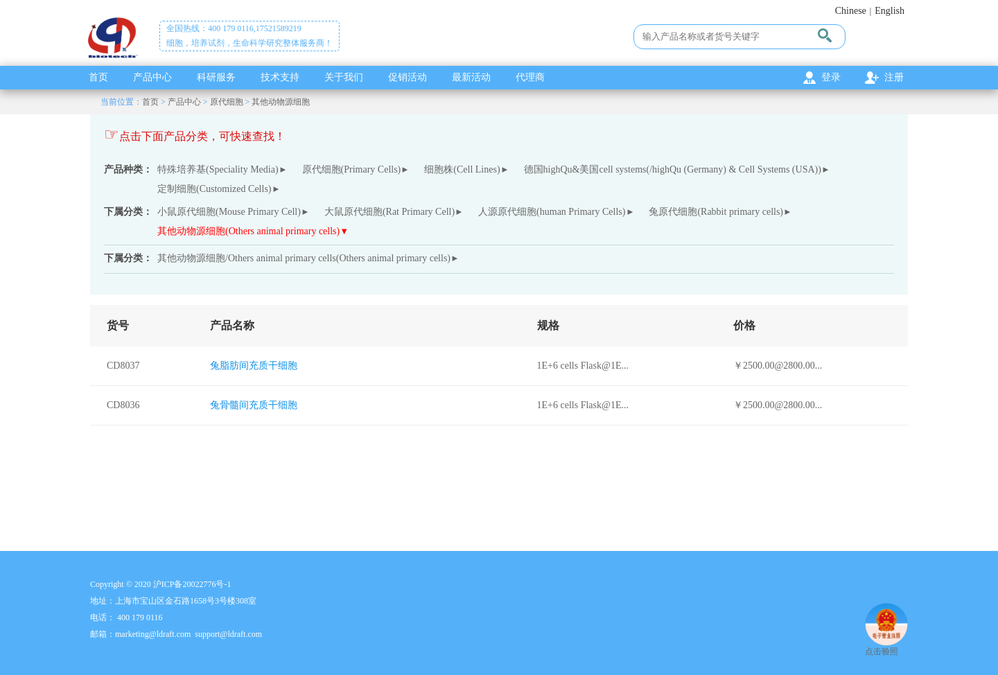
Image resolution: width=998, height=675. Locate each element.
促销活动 (407, 77)
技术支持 (280, 77)
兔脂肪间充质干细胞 (253, 365)
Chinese (850, 11)
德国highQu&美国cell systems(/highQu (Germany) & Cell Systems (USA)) (672, 169)
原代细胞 (226, 102)
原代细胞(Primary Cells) (351, 169)
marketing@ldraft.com (153, 634)
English (889, 11)
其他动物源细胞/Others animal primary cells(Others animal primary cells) (303, 258)
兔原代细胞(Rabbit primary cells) (716, 212)
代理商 (530, 77)
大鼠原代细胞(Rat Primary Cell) (389, 212)
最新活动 (471, 77)
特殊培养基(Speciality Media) (218, 169)
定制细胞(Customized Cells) (214, 189)
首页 (98, 77)
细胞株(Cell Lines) (462, 169)
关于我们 (343, 77)
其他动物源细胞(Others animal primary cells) (248, 231)
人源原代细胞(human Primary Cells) (551, 212)
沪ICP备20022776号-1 (192, 584)
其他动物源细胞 (281, 102)
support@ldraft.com (228, 634)
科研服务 (216, 77)
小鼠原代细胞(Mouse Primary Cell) (229, 212)
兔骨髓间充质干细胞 (253, 405)
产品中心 (152, 77)
